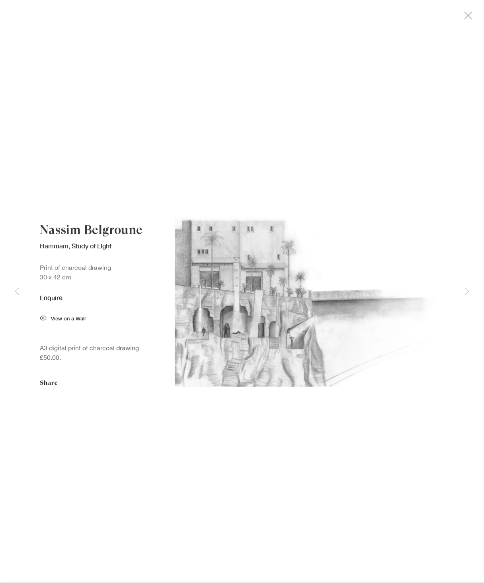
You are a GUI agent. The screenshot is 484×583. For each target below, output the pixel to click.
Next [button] (467, 292)
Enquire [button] (51, 298)
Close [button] (466, 18)
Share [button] (49, 384)
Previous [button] (17, 292)
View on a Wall (63, 320)
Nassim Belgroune (91, 231)
